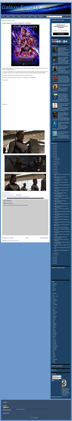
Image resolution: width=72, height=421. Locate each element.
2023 (54, 150)
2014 (54, 263)
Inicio (3, 16)
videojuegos (55, 359)
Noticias (54, 330)
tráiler (28, 196)
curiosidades (55, 304)
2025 (54, 146)
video (54, 357)
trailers (54, 354)
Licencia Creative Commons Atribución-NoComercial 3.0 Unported (37, 409)
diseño (54, 309)
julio (54, 166)
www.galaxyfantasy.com (16, 410)
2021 (54, 153)
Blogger (39, 417)
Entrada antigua (44, 237)
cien (53, 294)
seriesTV (54, 340)
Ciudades (19, 16)
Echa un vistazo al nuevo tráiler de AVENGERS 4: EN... (60, 193)
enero (55, 254)
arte (53, 287)
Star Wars (41, 16)
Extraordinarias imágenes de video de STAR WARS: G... (61, 207)
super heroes (23, 196)
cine (13, 196)
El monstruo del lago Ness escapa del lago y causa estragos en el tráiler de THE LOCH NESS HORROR (63, 96)
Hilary (64, 386)
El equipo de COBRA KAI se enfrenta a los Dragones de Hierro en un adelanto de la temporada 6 (63, 114)
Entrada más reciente (7, 237)
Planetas (8, 16)
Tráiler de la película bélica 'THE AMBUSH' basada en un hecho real (64, 85)
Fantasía (54, 317)
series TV (54, 339)
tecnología (54, 349)
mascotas (54, 327)
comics (54, 301)
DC (53, 306)
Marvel (15, 196)
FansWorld (55, 316)
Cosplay (29, 16)
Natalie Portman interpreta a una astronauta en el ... (60, 177)
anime (54, 286)
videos (54, 360)
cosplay (54, 303)
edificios (54, 313)
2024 (54, 148)
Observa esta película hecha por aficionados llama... (60, 201)
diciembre (56, 158)
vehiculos (54, 356)
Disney (54, 310)
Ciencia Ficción (9, 196)
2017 (54, 258)
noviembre (56, 159)
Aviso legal (5, 414)
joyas (54, 321)
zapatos (54, 362)
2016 (54, 260)
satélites (54, 336)
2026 (54, 145)
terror (54, 350)
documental (55, 311)
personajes (55, 333)
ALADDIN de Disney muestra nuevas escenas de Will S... (61, 196)
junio (55, 167)
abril (55, 171)
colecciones (55, 300)
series (54, 337)
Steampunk (55, 344)
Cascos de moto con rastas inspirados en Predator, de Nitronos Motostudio (63, 58)
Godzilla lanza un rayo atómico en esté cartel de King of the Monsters (63, 123)
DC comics (55, 307)
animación (54, 284)
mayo (55, 169)
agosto (55, 164)
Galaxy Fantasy (21, 7)
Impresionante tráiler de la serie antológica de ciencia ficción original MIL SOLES (64, 67)
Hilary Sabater (13, 409)
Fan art (24, 16)
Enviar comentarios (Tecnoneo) (13, 240)
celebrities (54, 293)
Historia (13, 16)
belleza (54, 290)
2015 (54, 261)
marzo (55, 172)
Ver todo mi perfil (65, 395)
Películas (35, 16)
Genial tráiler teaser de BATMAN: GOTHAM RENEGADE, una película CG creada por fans (63, 49)
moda (54, 329)
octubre (55, 161)
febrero (55, 253)
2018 (54, 256)
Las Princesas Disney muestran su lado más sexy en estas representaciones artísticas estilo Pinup (64, 105)
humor (54, 320)
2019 (54, 156)
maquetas (54, 323)
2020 (54, 154)
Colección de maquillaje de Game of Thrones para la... (60, 237)
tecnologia (54, 347)
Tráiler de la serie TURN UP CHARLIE (61, 227)
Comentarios (55, 378)
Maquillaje (54, 324)
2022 (54, 151)
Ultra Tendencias (7, 192)
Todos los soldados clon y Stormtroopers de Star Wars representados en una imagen (63, 77)
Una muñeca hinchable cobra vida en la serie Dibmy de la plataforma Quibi (63, 132)
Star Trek (54, 342)
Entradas (54, 376)
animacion (54, 283)
